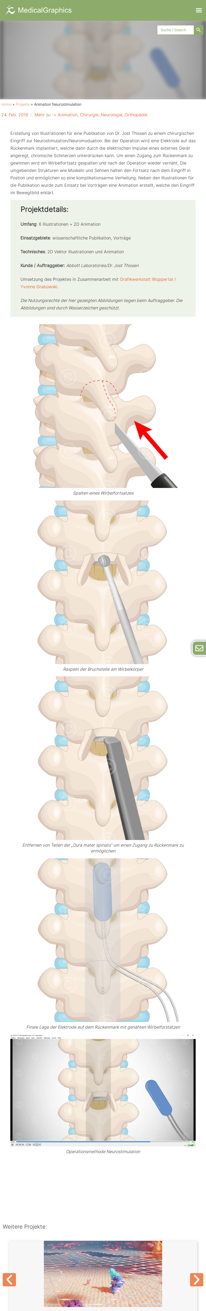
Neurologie (111, 114)
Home (6, 104)
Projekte (23, 104)
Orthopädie (136, 114)
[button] (199, 10)
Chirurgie (89, 114)
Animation (68, 114)
